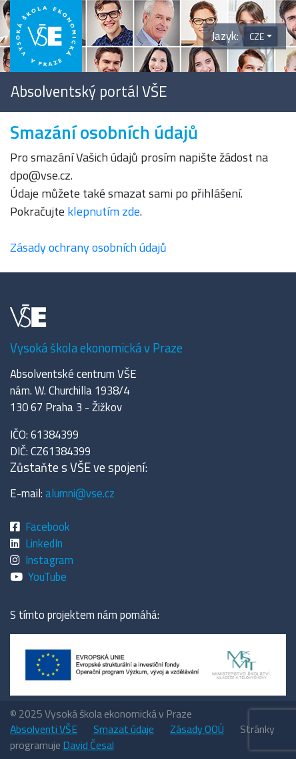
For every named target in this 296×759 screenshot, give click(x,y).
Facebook (47, 526)
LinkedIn (44, 543)
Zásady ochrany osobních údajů (88, 247)
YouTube (47, 576)
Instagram (49, 559)
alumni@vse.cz (80, 493)
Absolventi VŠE (43, 729)
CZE (256, 36)
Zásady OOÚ (197, 729)
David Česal (88, 745)
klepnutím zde (103, 211)
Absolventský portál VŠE (89, 91)
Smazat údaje (123, 729)
